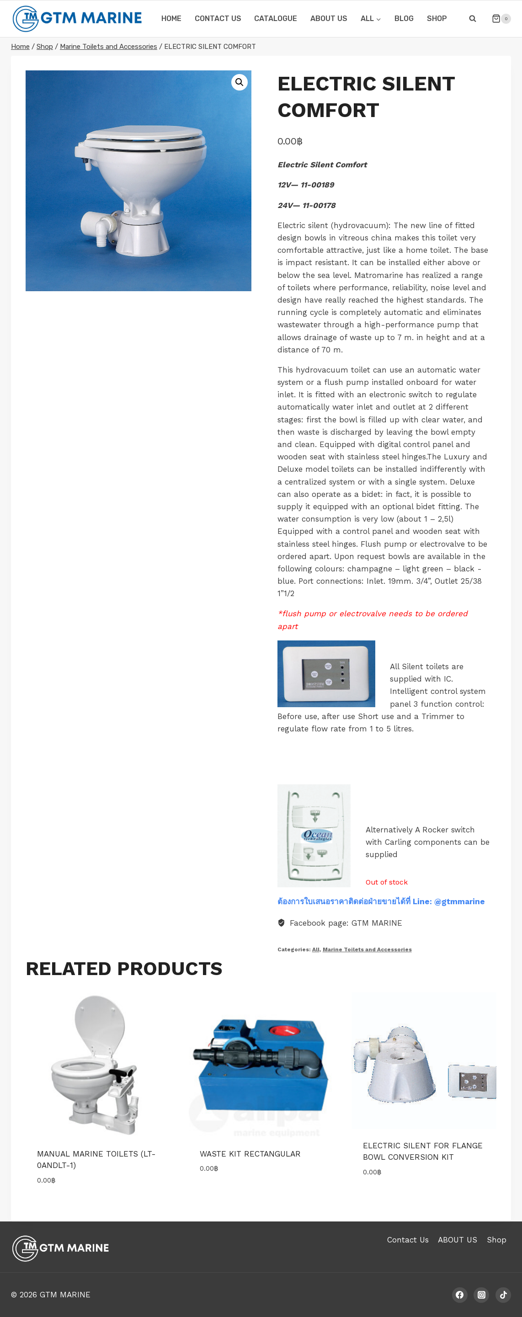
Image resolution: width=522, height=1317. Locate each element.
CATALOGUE (275, 18)
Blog (404, 18)
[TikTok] (503, 1295)
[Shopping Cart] (498, 19)
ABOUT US (328, 18)
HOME (171, 18)
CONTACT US (218, 18)
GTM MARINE (65, 1294)
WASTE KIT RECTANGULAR (250, 1153)
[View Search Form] (472, 18)
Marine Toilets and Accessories (367, 949)
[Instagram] (481, 1295)
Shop (437, 18)
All (316, 949)
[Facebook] (460, 1295)
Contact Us (408, 1239)
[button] (239, 82)
